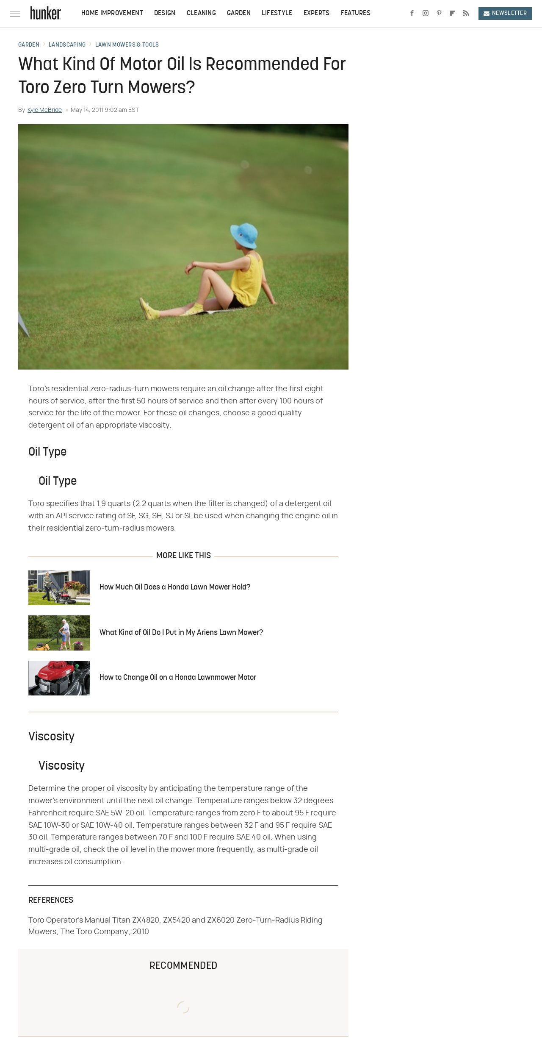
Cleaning (201, 13)
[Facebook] (412, 13)
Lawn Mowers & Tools (127, 45)
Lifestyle (277, 13)
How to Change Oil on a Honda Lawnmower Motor (178, 678)
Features (356, 13)
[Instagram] (425, 13)
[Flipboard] (452, 13)
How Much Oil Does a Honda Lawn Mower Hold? (175, 588)
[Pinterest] (439, 13)
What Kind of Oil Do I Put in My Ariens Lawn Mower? (181, 633)
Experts (317, 13)
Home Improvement (112, 13)
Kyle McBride (45, 110)
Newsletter (505, 13)
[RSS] (466, 13)
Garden (239, 13)
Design (165, 13)
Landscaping (67, 45)
